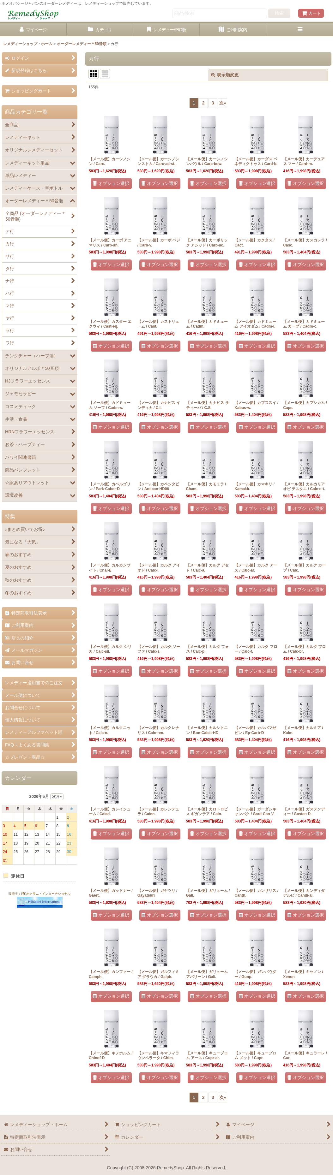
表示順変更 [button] (225, 74)
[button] (299, 29)
